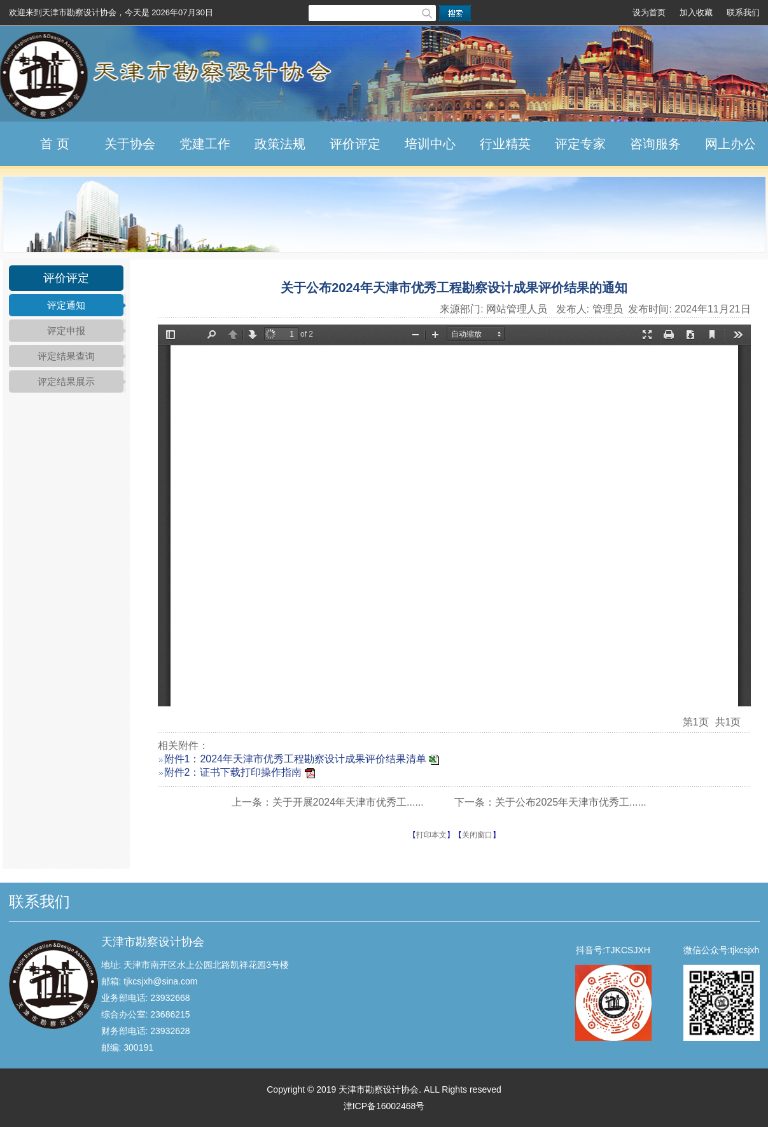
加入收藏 (696, 12)
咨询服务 (655, 144)
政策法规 (280, 144)
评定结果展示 (66, 381)
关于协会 (129, 144)
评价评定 (355, 144)
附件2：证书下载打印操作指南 (233, 772)
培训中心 (430, 144)
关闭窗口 (477, 834)
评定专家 (580, 144)
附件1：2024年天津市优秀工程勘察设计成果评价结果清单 (295, 758)
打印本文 (431, 834)
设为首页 (649, 12)
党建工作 (204, 144)
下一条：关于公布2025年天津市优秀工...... (550, 802)
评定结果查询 (66, 356)
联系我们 (743, 12)
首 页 (54, 144)
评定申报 (66, 330)
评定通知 (66, 305)
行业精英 (505, 144)
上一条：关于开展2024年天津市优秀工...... (328, 802)
